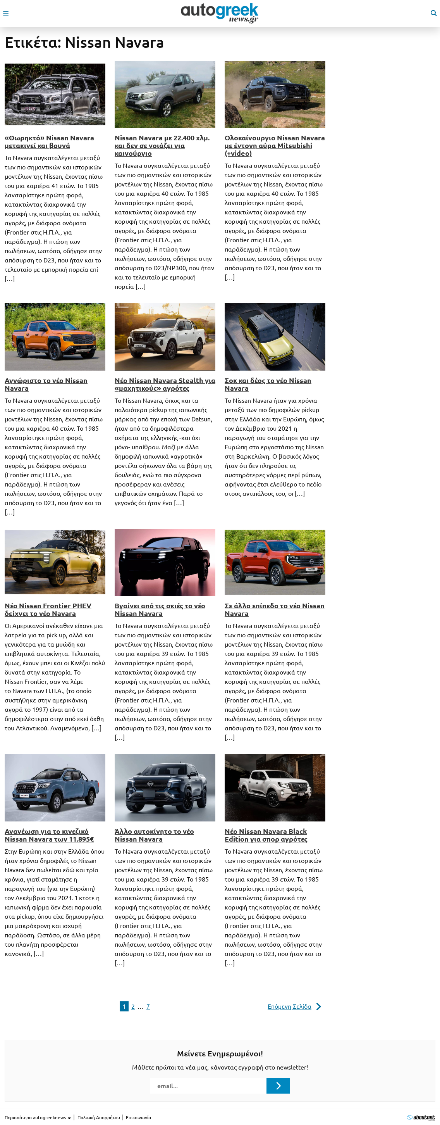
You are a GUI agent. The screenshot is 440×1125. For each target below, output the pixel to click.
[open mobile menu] (6, 13)
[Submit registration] (278, 1086)
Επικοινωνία (138, 1117)
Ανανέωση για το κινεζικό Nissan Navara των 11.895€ (49, 835)
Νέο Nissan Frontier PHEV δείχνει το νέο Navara (48, 609)
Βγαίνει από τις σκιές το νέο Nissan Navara (160, 609)
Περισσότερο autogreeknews (38, 1117)
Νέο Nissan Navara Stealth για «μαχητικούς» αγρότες (165, 384)
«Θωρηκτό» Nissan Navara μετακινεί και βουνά (49, 141)
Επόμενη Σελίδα (289, 1006)
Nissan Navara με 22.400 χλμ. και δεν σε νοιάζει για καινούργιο (162, 145)
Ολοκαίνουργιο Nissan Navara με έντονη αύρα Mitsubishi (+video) (275, 145)
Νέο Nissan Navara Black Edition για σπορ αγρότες (266, 835)
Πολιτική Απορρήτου (98, 1117)
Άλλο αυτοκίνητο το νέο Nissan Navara (154, 835)
